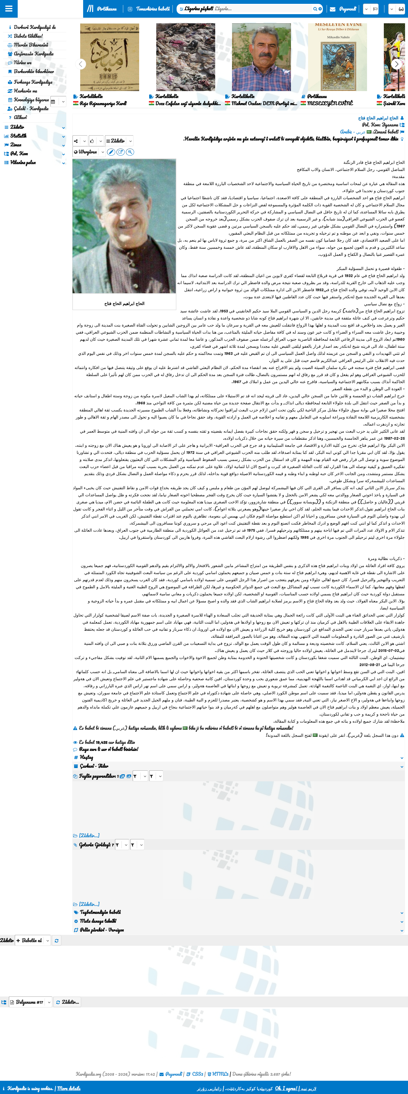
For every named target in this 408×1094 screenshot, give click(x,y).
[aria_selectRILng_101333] (137, 844)
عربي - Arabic (353, 131)
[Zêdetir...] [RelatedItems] (89, 904)
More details (68, 1088)
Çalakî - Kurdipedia (27, 108)
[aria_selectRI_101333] (122, 844)
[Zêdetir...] (89, 835)
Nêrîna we (19, 62)
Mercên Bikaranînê (27, 44)
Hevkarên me (22, 90)
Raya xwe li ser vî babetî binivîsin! (105, 749)
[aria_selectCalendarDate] (58, 101)
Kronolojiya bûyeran (28, 99)
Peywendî (347, 8)
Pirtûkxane (106, 8)
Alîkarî (17, 117)
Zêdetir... (67, 1002)
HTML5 (220, 1073)
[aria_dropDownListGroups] (30, 1002)
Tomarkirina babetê (153, 8)
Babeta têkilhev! (25, 35)
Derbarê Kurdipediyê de (31, 27)
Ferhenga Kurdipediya (29, 81)
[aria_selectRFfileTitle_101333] (156, 776)
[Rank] (96, 141)
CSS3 (197, 1073)
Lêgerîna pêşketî (199, 8)
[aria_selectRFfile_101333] (140, 776)
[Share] (80, 141)
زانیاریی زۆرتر (209, 1088)
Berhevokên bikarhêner (30, 71)
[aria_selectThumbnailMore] (32, 940)
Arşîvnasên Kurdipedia (30, 53)
